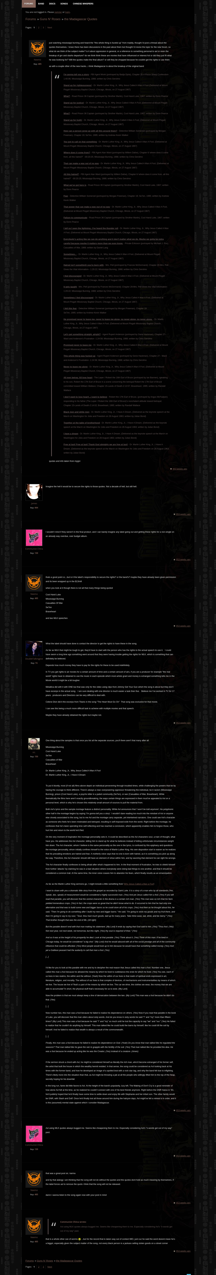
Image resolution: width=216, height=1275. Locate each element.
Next (49, 28)
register (58, 12)
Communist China (34, 545)
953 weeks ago (180, 465)
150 (36, 753)
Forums (30, 20)
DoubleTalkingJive (34, 655)
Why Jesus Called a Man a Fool (138, 880)
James (34, 499)
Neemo (37, 60)
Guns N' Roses (49, 20)
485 (39, 64)
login (67, 12)
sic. (33, 748)
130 (36, 549)
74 (36, 659)
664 (36, 504)
